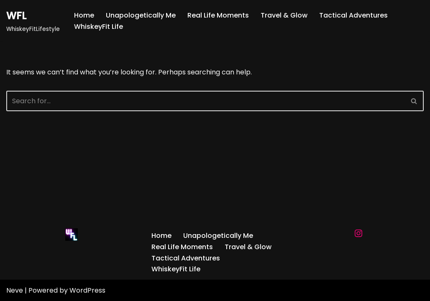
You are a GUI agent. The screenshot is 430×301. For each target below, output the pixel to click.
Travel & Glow (284, 15)
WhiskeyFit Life (98, 26)
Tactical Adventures (353, 15)
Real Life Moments (218, 15)
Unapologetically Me (141, 15)
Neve (14, 290)
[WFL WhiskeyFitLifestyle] (33, 21)
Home (84, 15)
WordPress (87, 290)
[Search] (205, 101)
